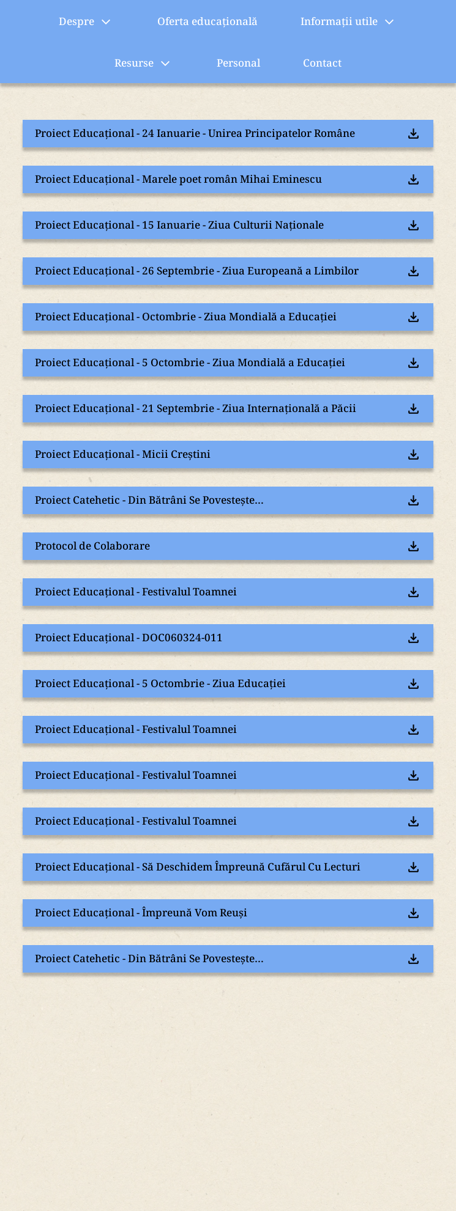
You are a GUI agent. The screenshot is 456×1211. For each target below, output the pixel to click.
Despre (86, 22)
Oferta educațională (207, 21)
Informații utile (349, 22)
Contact (322, 63)
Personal (238, 63)
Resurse (144, 63)
